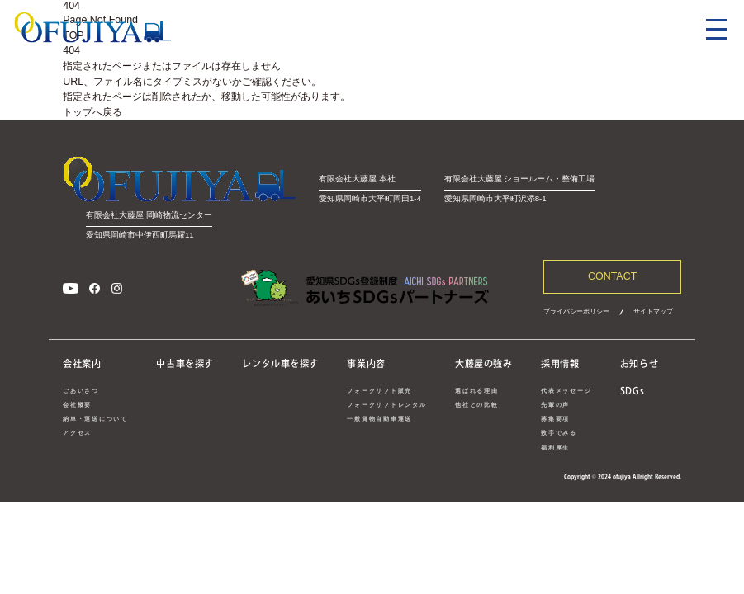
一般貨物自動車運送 (379, 419)
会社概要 (77, 405)
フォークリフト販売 (379, 391)
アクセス (77, 433)
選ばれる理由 (476, 391)
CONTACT (612, 276)
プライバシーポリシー (576, 311)
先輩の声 (555, 405)
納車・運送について (95, 419)
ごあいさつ (81, 391)
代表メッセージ (566, 391)
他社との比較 (476, 405)
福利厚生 (555, 447)
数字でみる (559, 433)
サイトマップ (653, 311)
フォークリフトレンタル (386, 405)
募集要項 (555, 419)
